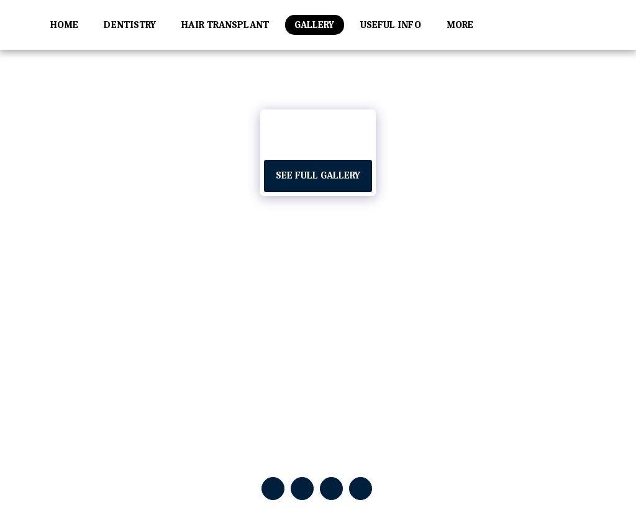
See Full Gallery (318, 175)
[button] (577, 25)
